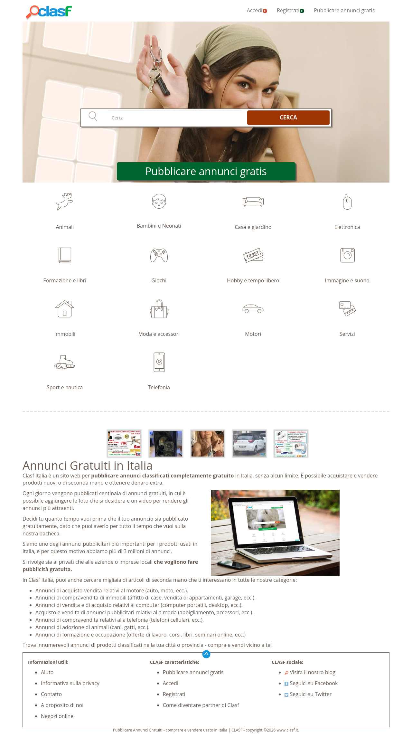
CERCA (288, 117)
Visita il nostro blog (310, 672)
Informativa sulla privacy (70, 683)
